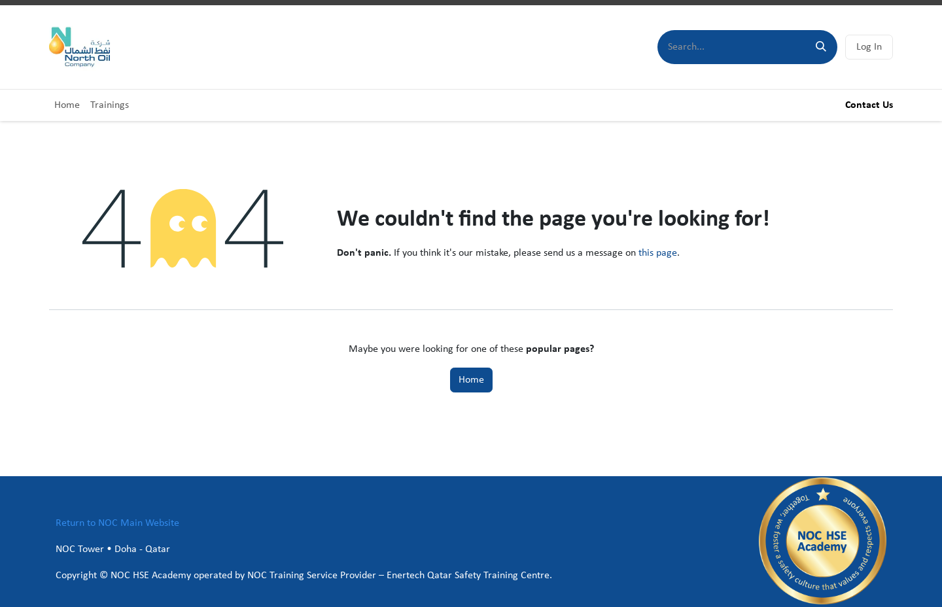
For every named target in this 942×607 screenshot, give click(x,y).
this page (657, 253)
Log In (869, 47)
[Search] (821, 47)
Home (471, 380)
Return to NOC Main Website (117, 523)
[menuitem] (67, 105)
